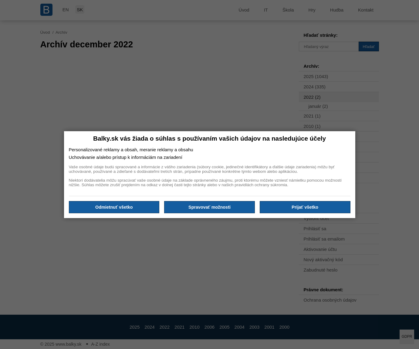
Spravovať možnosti (209, 207)
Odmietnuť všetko (114, 207)
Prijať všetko (305, 207)
